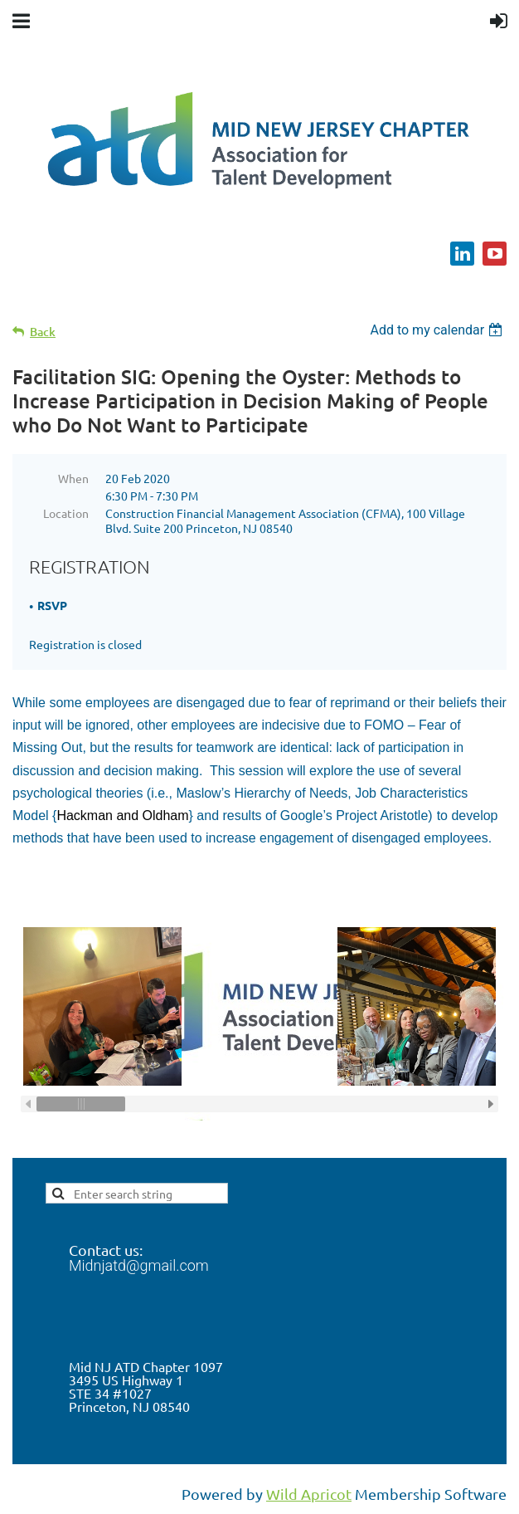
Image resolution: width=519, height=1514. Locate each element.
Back (43, 331)
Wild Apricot (309, 1493)
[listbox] (438, 330)
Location (66, 512)
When (73, 478)
